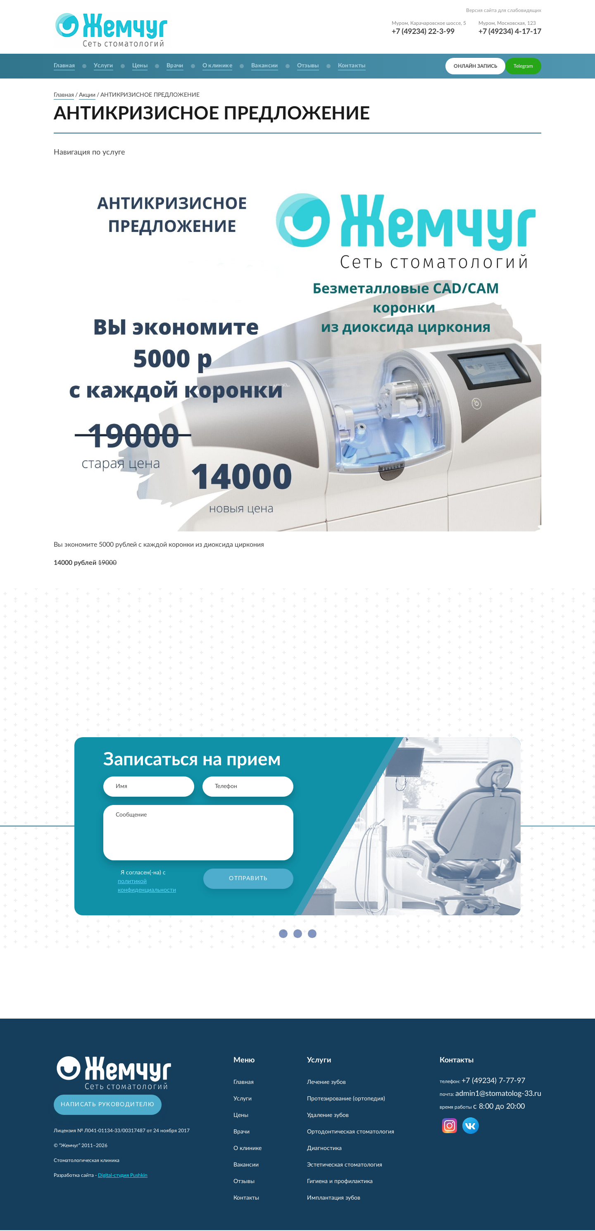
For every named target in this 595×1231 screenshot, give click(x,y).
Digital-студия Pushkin (123, 1176)
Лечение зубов (326, 1083)
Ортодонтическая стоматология (350, 1133)
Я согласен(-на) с (147, 882)
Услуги (103, 66)
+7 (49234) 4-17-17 (509, 32)
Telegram (523, 66)
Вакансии (264, 66)
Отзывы (308, 66)
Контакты (352, 66)
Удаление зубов (328, 1116)
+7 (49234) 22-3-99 (423, 32)
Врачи (175, 66)
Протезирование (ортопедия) (346, 1099)
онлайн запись (475, 66)
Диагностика (324, 1149)
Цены (140, 66)
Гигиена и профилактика (340, 1182)
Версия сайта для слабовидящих (503, 10)
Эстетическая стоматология (344, 1166)
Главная (64, 66)
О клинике (217, 66)
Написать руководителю (108, 1106)
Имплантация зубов (333, 1199)
